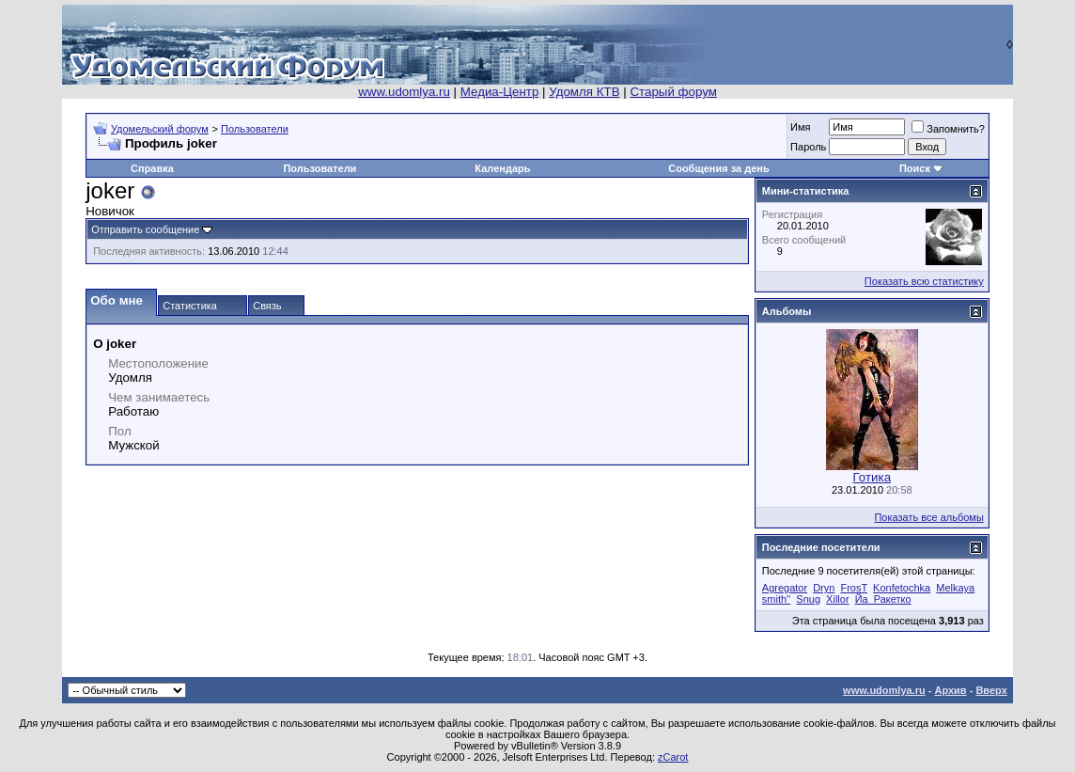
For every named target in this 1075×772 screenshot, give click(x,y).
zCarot (673, 757)
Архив (950, 690)
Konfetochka (901, 587)
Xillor (837, 599)
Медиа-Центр (499, 92)
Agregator (784, 587)
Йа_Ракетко (883, 599)
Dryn (823, 587)
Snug (808, 599)
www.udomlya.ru (404, 92)
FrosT (853, 587)
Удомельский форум (160, 128)
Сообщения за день (718, 168)
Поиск (914, 168)
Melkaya (955, 587)
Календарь (502, 168)
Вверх (990, 690)
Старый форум (673, 92)
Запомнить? (948, 128)
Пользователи (254, 128)
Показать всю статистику (924, 281)
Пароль (808, 146)
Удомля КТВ (584, 92)
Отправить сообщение (145, 229)
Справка (152, 168)
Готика (872, 477)
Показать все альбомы (928, 517)
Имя (800, 127)
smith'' (776, 599)
